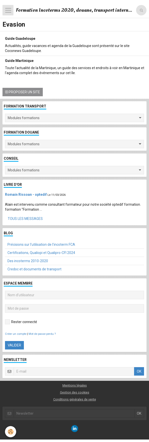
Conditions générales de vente (74, 399)
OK (139, 371)
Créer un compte (15, 334)
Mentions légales (74, 385)
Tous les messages (25, 219)
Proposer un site (22, 92)
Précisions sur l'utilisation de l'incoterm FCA (41, 244)
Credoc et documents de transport (34, 269)
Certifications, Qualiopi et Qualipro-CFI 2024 (41, 253)
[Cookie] (10, 431)
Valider (14, 345)
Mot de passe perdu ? (42, 334)
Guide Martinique (19, 60)
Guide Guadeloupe (20, 38)
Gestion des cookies (74, 392)
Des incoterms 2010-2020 (27, 261)
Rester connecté (21, 321)
